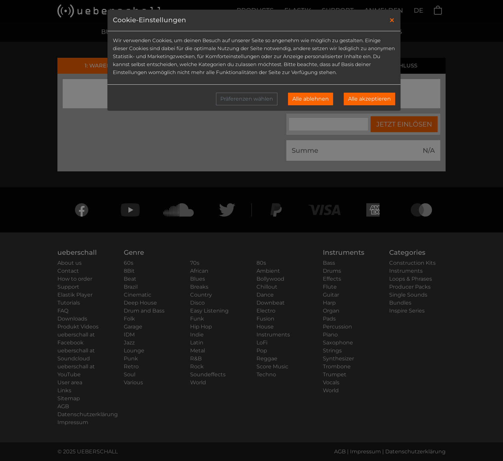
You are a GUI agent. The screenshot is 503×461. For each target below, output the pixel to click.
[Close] (392, 20)
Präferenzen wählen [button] (246, 99)
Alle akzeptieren (369, 99)
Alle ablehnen (310, 99)
